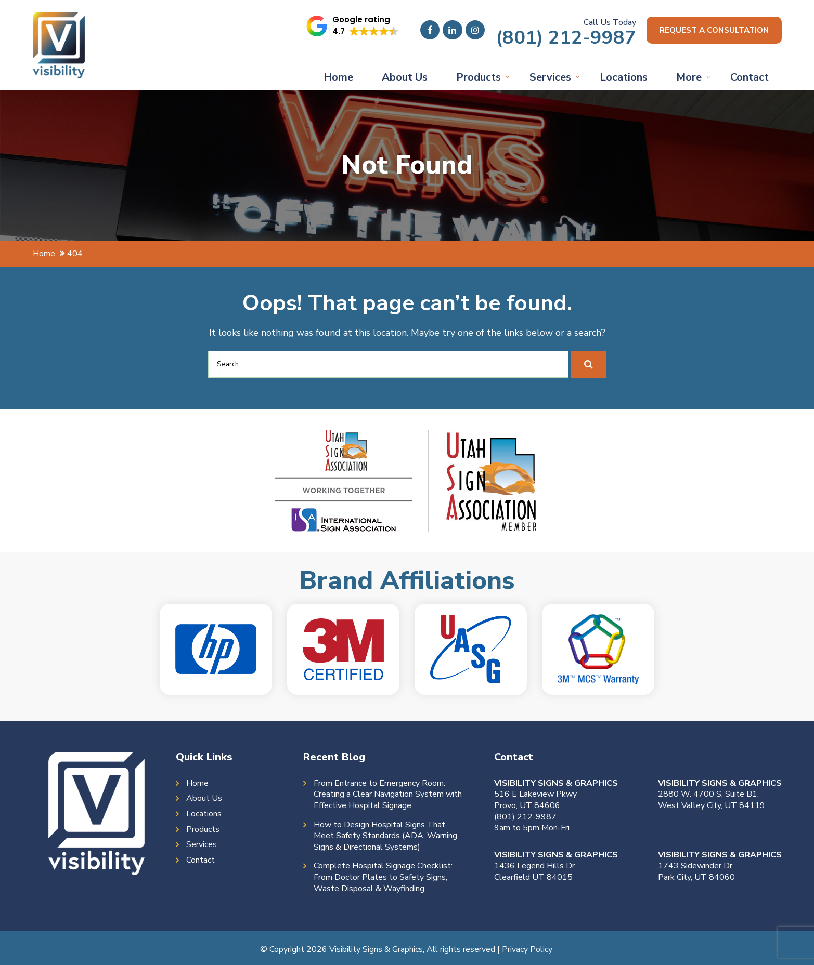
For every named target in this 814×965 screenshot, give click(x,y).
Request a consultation (710, 30)
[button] (346, 26)
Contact (749, 77)
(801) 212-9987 (558, 38)
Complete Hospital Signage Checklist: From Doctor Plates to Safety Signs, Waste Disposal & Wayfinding (383, 877)
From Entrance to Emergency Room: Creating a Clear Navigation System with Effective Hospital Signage (388, 794)
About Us (405, 77)
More (689, 77)
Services (550, 77)
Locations (624, 77)
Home (338, 77)
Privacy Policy (527, 949)
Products (478, 77)
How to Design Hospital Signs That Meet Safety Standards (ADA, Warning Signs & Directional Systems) (385, 836)
